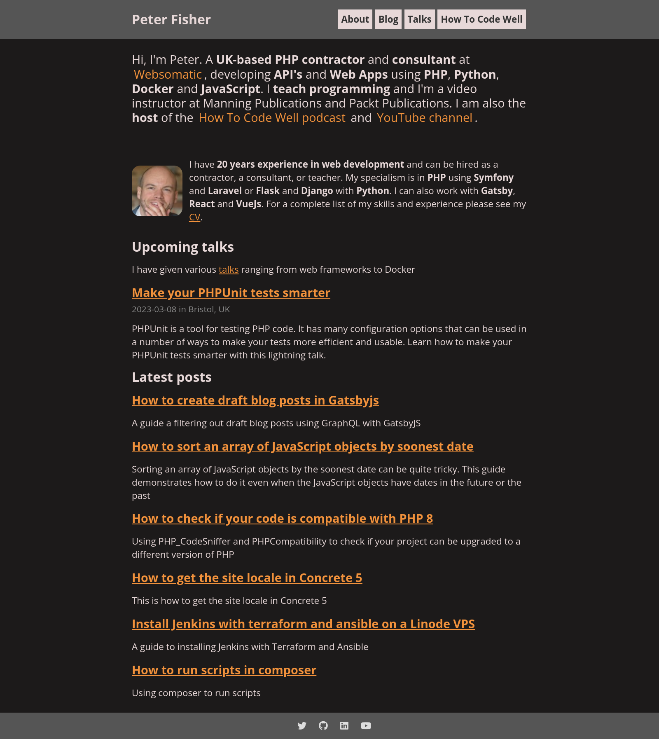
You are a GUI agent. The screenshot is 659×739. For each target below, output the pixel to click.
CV (194, 216)
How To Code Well (482, 19)
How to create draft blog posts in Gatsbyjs (255, 400)
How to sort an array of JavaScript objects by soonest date (303, 446)
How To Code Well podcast (272, 117)
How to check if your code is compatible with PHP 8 (282, 518)
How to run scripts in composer (224, 670)
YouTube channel (424, 117)
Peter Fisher (171, 19)
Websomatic (168, 74)
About (355, 19)
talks (229, 269)
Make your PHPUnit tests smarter (231, 292)
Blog (388, 19)
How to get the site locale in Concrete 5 (247, 577)
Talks (420, 19)
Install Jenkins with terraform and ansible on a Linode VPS (303, 623)
